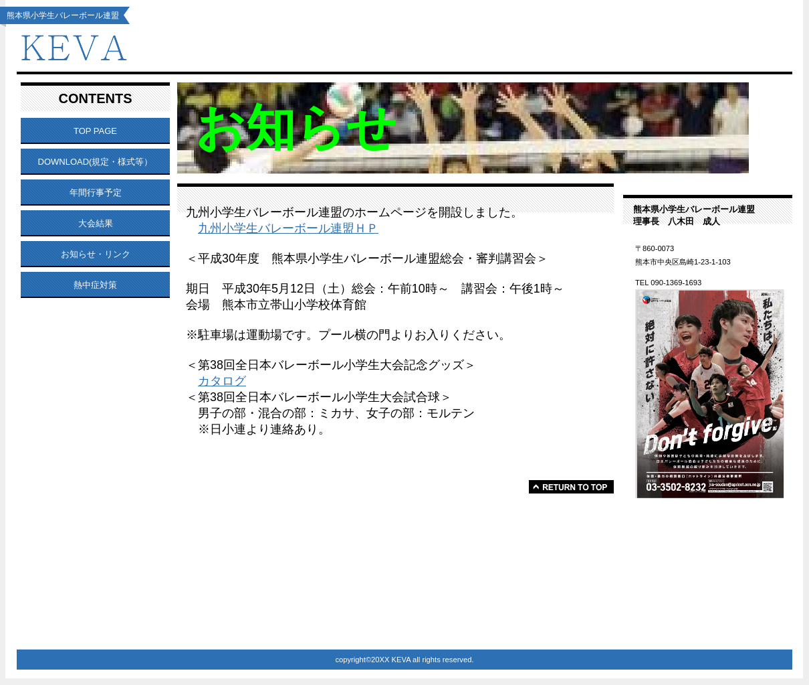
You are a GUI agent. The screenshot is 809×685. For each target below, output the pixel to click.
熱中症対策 (95, 285)
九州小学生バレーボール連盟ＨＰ (288, 228)
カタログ (222, 381)
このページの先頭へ (571, 486)
